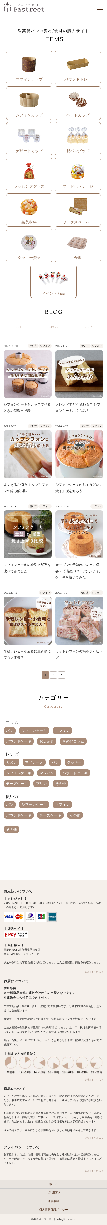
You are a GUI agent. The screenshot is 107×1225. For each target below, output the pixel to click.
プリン (41, 783)
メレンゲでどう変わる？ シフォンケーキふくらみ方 (77, 407)
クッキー (74, 762)
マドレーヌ (34, 762)
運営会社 (53, 1201)
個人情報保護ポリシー (53, 1209)
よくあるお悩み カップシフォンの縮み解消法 (26, 488)
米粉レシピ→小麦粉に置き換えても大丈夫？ (27, 654)
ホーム (53, 1184)
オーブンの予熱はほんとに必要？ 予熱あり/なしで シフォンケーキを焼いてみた (78, 571)
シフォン (45, 345)
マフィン (62, 731)
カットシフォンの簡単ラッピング (79, 654)
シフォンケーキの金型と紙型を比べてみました (27, 568)
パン (9, 731)
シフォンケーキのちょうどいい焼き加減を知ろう (79, 488)
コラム (12, 722)
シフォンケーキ (34, 731)
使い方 (33, 345)
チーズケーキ (17, 783)
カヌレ (11, 762)
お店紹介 (47, 741)
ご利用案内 (53, 1192)
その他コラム (73, 741)
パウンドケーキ (18, 741)
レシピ (12, 754)
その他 (60, 783)
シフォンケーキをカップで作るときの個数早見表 (27, 407)
